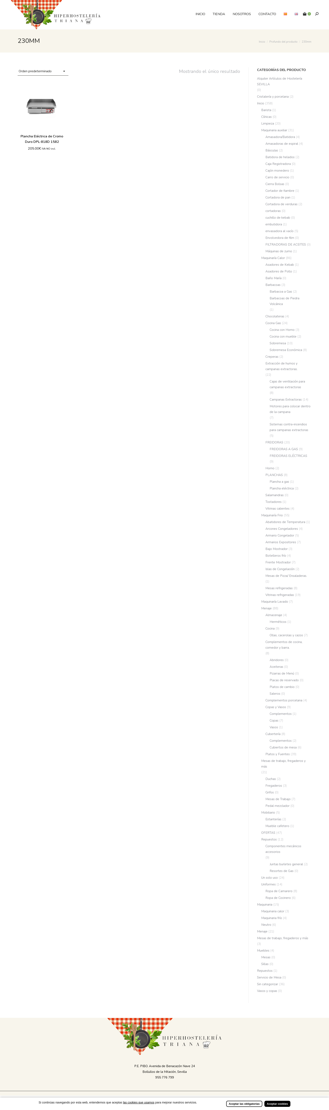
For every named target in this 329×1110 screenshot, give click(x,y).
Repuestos (269, 839)
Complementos (281, 714)
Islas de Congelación (280, 569)
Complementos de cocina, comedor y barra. (283, 645)
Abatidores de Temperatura (285, 522)
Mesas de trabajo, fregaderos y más (283, 764)
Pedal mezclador (277, 806)
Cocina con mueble (283, 336)
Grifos (269, 792)
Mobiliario (268, 812)
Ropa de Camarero (278, 891)
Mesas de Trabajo (278, 799)
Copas (274, 720)
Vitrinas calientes (277, 508)
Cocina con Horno (282, 330)
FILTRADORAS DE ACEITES (285, 244)
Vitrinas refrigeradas (279, 595)
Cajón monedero (277, 170)
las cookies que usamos (138, 1102)
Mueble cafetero (277, 826)
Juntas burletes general (286, 864)
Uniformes (268, 884)
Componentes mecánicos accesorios (283, 849)
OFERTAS (268, 833)
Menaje (266, 608)
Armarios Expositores (280, 542)
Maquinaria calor (272, 911)
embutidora (273, 224)
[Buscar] (317, 14)
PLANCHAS (274, 475)
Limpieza (267, 123)
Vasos (274, 727)
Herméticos (278, 622)
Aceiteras (276, 667)
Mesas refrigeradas (279, 588)
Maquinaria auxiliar (274, 130)
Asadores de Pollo (278, 271)
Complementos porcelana (283, 700)
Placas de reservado (284, 680)
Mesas (265, 957)
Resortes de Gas (282, 871)
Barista (266, 110)
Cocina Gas (273, 323)
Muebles (263, 950)
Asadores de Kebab (279, 265)
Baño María (273, 278)
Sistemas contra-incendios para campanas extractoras (289, 427)
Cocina (270, 628)
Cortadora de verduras (281, 204)
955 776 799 (164, 1077)
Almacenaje (273, 615)
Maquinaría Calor (273, 258)
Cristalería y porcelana (273, 97)
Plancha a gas (279, 482)
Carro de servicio (277, 177)
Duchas (270, 779)
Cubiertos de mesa (283, 747)
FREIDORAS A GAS (284, 449)
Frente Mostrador (278, 562)
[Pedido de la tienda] (43, 71)
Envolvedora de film (279, 238)
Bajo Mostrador (276, 549)
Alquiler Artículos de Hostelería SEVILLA (279, 81)
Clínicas (266, 117)
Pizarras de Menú (282, 673)
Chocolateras (274, 316)
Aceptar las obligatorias (244, 1103)
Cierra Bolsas (274, 184)
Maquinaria (264, 904)
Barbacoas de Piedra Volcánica (284, 301)
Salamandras (274, 495)
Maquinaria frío (271, 918)
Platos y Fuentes (277, 754)
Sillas (265, 964)
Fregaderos (273, 786)
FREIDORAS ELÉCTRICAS (288, 456)
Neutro (266, 925)
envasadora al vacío (279, 231)
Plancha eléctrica (282, 488)
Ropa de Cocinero (278, 898)
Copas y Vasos (275, 707)
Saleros (275, 694)
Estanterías (273, 819)
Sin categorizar (267, 984)
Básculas (271, 150)
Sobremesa (278, 343)
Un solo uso (269, 878)
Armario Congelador (279, 535)
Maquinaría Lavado (274, 602)
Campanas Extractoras (286, 399)
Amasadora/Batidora (280, 137)
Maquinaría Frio (272, 515)
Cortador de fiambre (279, 191)
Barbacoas (273, 285)
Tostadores (273, 502)
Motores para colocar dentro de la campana (290, 409)
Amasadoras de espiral (281, 144)
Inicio (260, 103)
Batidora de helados (280, 157)
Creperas (271, 357)
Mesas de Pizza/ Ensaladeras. (286, 576)
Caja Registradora (278, 164)
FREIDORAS (274, 442)
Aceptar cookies (277, 1103)
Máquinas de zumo (278, 251)
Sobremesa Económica (286, 350)
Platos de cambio (282, 687)
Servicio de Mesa (269, 977)
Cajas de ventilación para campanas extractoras (287, 384)
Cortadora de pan (277, 197)
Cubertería (273, 734)
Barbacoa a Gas (281, 291)
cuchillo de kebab (277, 218)
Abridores (277, 660)
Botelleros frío (275, 556)
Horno (269, 468)
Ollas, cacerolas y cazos (286, 635)
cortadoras (273, 211)
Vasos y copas (267, 991)
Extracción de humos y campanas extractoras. (281, 366)
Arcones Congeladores (281, 529)
